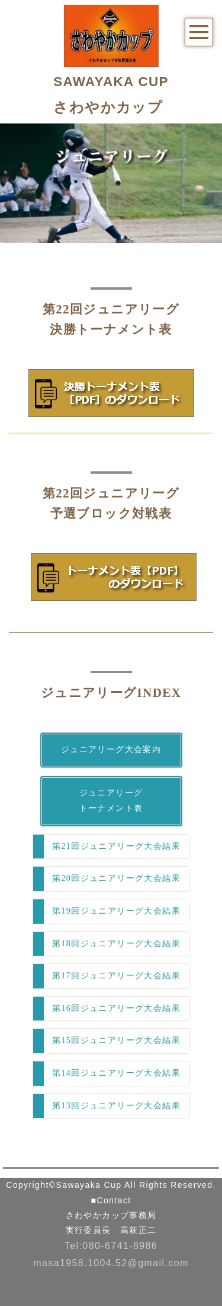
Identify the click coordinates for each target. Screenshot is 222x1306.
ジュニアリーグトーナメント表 (111, 800)
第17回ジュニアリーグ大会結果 (116, 975)
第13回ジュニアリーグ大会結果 (116, 1105)
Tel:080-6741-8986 (111, 1246)
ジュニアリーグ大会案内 (111, 749)
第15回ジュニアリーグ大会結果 (116, 1040)
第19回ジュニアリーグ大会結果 (116, 910)
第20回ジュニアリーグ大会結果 (116, 878)
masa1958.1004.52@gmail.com (111, 1263)
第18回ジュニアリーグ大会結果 (116, 943)
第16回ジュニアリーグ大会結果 (116, 1008)
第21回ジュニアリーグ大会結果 (116, 846)
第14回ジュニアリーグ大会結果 (116, 1073)
